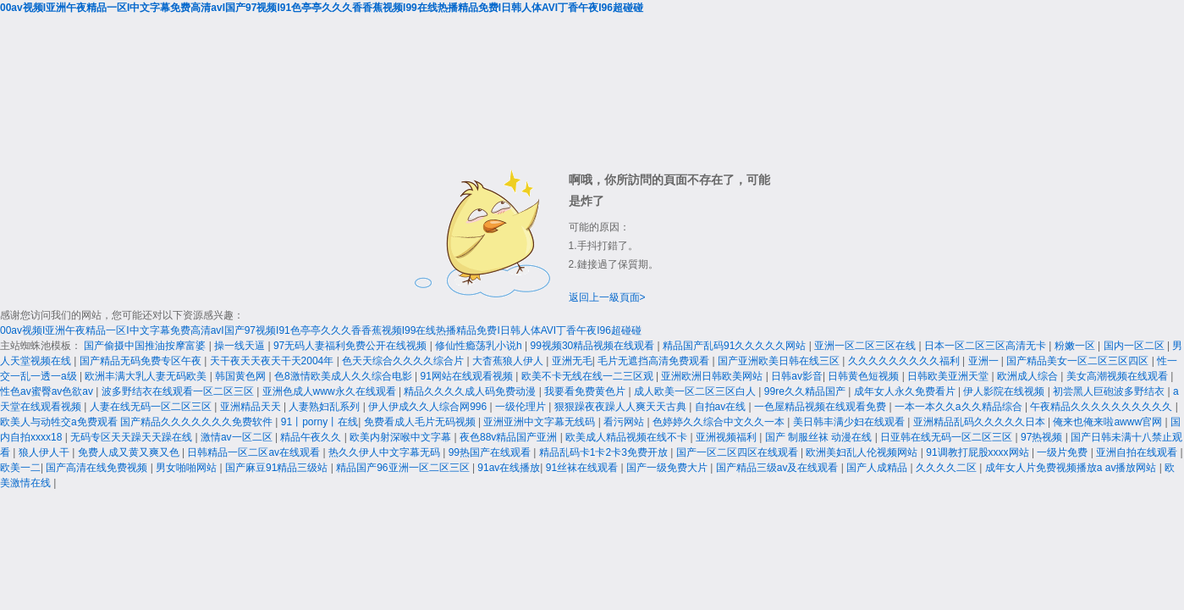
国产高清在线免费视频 (98, 468)
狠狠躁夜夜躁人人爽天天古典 (621, 407)
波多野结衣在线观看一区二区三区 (179, 391)
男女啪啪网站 (187, 468)
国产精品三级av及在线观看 (778, 468)
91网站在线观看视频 (468, 376)
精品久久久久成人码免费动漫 (471, 391)
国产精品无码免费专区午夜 (142, 361)
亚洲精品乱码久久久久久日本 (980, 422)
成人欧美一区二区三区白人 (696, 391)
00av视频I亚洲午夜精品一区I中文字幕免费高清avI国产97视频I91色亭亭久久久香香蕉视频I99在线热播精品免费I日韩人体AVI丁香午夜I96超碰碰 (321, 8)
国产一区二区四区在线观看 (738, 452)
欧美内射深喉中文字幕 (402, 437)
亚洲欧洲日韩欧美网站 (713, 376)
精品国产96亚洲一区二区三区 (404, 468)
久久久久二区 (947, 468)
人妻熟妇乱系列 (325, 407)
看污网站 (625, 422)
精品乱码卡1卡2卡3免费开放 (604, 452)
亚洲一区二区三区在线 (866, 346)
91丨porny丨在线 (319, 422)
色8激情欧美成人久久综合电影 (344, 376)
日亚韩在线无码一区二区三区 (947, 437)
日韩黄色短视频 (864, 376)
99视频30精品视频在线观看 (594, 346)
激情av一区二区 (238, 437)
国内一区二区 (1135, 346)
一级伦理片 (521, 407)
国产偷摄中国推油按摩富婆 (146, 346)
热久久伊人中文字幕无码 (385, 452)
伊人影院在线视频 (1005, 391)
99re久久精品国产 (806, 391)
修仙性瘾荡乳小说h (480, 346)
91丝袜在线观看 (583, 468)
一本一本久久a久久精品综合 (960, 407)
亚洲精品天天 (252, 407)
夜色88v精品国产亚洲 (510, 437)
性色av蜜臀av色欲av (48, 391)
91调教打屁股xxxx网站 (979, 452)
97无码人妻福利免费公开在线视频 (351, 346)
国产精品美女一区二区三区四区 (1078, 361)
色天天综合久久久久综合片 (404, 361)
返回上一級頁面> (607, 297)
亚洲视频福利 (727, 437)
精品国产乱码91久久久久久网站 (736, 346)
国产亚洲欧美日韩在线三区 (780, 361)
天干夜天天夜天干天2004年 (273, 361)
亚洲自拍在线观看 (1138, 452)
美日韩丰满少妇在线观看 (850, 422)
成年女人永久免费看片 (906, 391)
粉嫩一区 (1076, 346)
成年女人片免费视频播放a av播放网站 (1072, 468)
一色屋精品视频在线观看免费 (821, 407)
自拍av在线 (722, 407)
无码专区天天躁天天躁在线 (132, 437)
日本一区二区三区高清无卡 (986, 346)
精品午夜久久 (312, 437)
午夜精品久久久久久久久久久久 (1102, 407)
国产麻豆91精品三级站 (278, 468)
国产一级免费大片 (668, 468)
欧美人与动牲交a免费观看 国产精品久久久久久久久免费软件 (137, 422)
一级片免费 (1063, 452)
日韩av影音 (797, 376)
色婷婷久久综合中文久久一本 (720, 422)
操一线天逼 (240, 346)
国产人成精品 (878, 468)
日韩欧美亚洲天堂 (949, 376)
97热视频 (1043, 437)
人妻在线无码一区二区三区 (152, 407)
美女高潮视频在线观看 (1118, 376)
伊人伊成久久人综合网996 (428, 407)
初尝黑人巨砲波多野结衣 (1110, 391)
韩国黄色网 (241, 376)
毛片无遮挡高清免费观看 (655, 361)
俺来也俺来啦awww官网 (1109, 422)
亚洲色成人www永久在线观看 (330, 391)
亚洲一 (984, 361)
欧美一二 (20, 468)
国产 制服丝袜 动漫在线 (820, 437)
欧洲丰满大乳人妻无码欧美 (147, 376)
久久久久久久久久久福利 (905, 361)
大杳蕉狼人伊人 (509, 361)
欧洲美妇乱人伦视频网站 (863, 452)
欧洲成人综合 (1028, 376)
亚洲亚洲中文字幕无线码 (540, 422)
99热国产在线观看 (491, 452)
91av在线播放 (508, 468)
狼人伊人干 (45, 452)
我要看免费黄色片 (586, 391)
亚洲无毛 (572, 361)
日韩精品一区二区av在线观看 (254, 452)
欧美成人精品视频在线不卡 (627, 437)
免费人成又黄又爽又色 (130, 452)
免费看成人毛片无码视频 (421, 422)
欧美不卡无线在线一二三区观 (588, 376)
